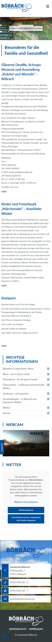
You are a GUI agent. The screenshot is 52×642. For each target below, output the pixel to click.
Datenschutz (17, 629)
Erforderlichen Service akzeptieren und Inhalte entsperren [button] (26, 519)
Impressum (36, 629)
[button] (5, 637)
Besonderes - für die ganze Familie (20, 379)
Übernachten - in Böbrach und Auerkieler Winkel (24, 386)
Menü (48, 6)
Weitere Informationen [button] (26, 501)
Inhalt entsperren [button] (26, 510)
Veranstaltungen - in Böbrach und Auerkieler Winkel (20, 401)
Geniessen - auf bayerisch (16, 393)
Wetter (6, 407)
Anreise (7, 413)
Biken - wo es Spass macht (16, 374)
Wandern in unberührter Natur (18, 368)
